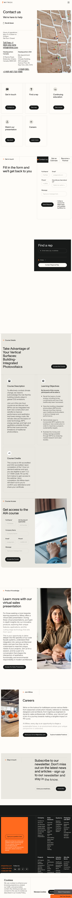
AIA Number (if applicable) (22, 521)
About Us (40, 822)
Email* (54, 172)
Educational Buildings (59, 866)
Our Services (41, 824)
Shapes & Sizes (66, 825)
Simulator (66, 837)
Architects (66, 862)
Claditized (58, 828)
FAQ (48, 860)
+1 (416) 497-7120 (10, 71)
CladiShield (59, 824)
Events (49, 869)
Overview (49, 822)
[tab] (42, 159)
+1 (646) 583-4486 (23, 70)
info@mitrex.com (10, 47)
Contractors (67, 867)
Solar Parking (49, 848)
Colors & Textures (66, 835)
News (48, 870)
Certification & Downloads (50, 863)
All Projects (41, 860)
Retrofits (58, 872)
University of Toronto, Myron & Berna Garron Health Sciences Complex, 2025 (41, 871)
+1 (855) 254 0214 (6, 868)
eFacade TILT (49, 835)
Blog (48, 867)
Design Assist (41, 826)
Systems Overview (58, 821)
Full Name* (44, 172)
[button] (59, 185)
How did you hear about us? (59, 181)
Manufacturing (42, 830)
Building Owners (66, 864)
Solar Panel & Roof (50, 840)
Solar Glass (50, 843)
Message (44, 190)
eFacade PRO (49, 828)
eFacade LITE (49, 825)
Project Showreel (40, 862)
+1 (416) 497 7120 (6, 871)
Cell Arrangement (67, 831)
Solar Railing (50, 837)
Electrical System (58, 830)
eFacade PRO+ (49, 831)
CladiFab (58, 826)
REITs (57, 868)
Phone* (43, 180)
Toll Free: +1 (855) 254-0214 (9, 44)
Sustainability (41, 828)
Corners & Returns (66, 828)
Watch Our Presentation (41, 836)
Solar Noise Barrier (50, 845)
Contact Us (41, 821)
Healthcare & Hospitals (59, 862)
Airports (58, 870)
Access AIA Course (41, 832)
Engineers (66, 869)
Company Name (10, 530)
